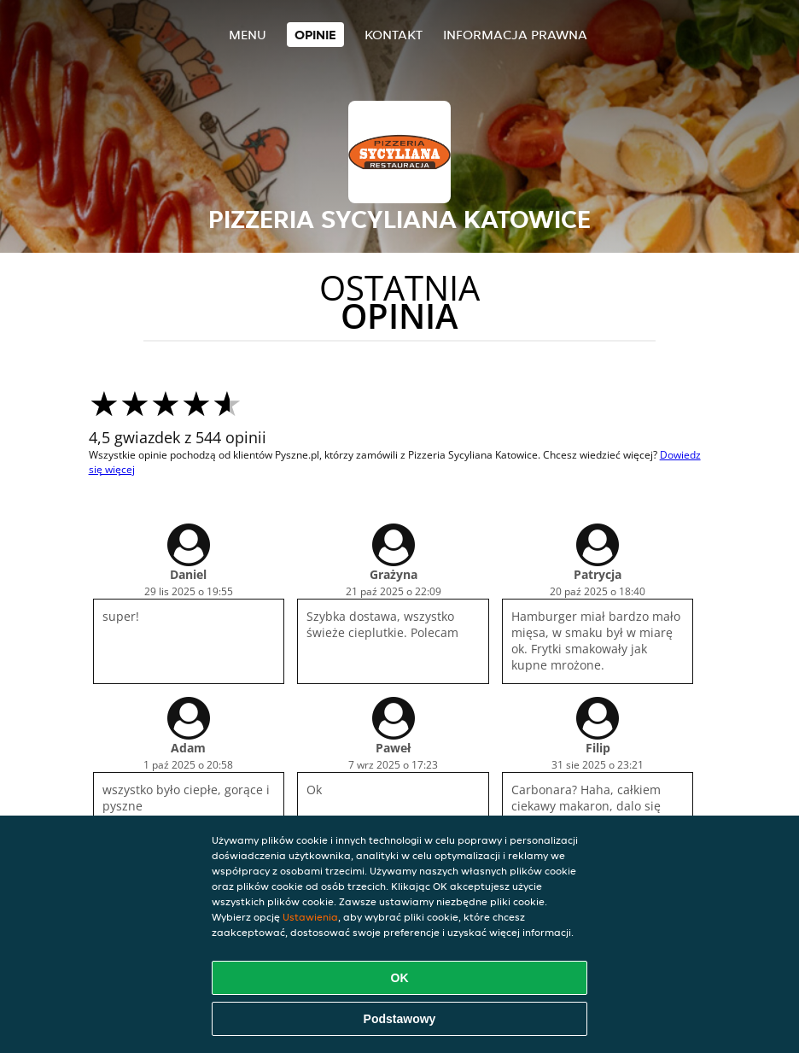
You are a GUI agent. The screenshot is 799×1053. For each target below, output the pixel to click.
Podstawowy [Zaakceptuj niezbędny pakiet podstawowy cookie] (400, 1019)
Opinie (315, 35)
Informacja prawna (515, 35)
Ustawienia (310, 916)
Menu (247, 35)
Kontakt (394, 35)
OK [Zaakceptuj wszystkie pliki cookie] (400, 978)
